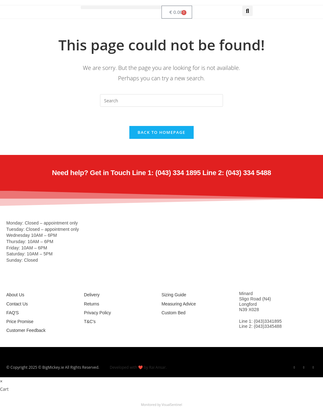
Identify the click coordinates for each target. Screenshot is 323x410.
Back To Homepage (161, 132)
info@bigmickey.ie (257, 337)
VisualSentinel (172, 404)
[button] (121, 7)
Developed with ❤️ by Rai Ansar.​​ (138, 367)
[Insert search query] (161, 100)
